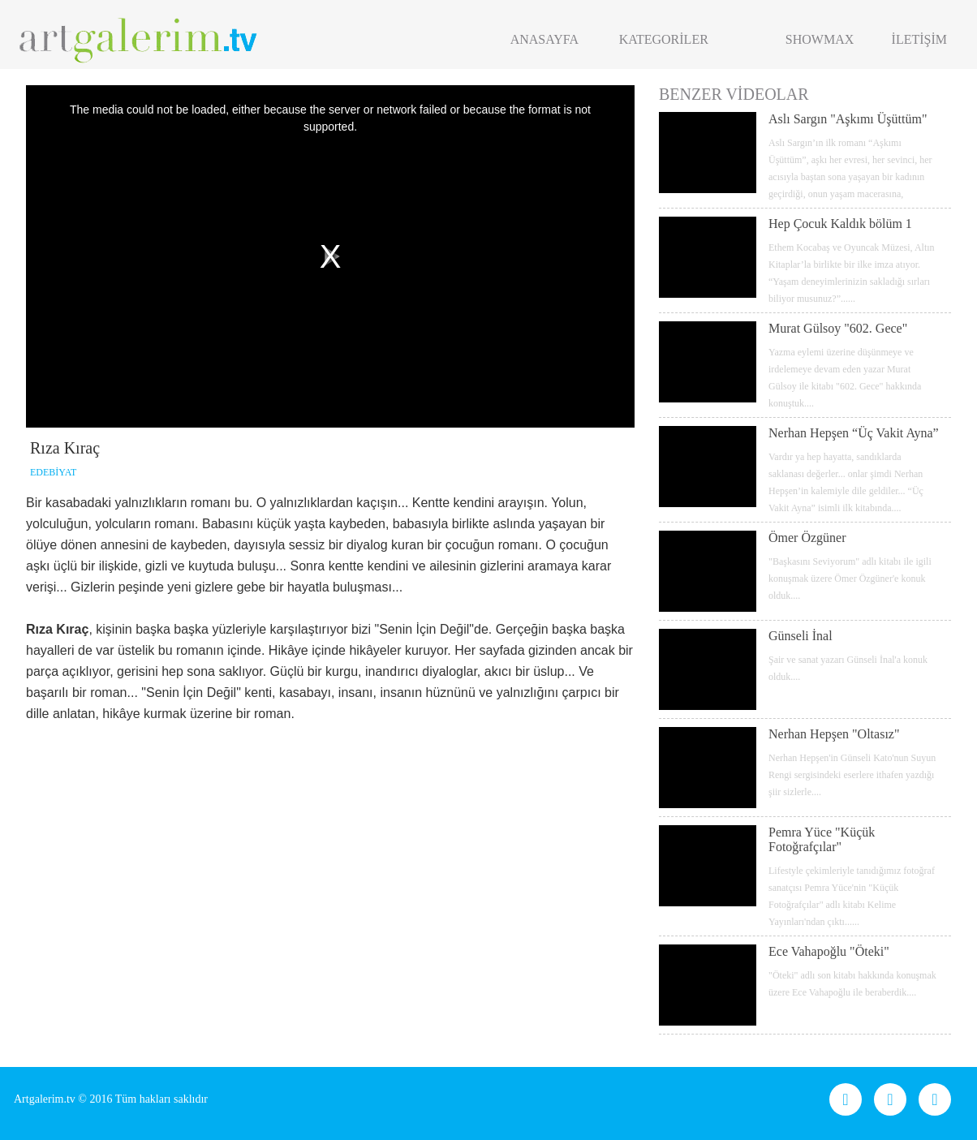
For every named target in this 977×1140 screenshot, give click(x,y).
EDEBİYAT (53, 472)
